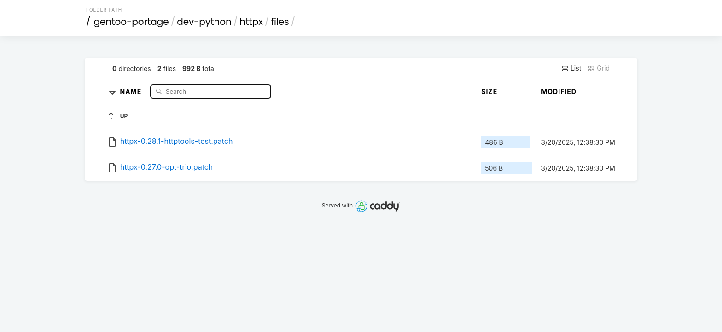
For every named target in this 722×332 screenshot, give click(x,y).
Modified (558, 91)
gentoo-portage (131, 21)
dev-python (204, 21)
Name (132, 91)
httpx (250, 21)
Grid (599, 68)
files (280, 21)
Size (489, 91)
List (571, 68)
